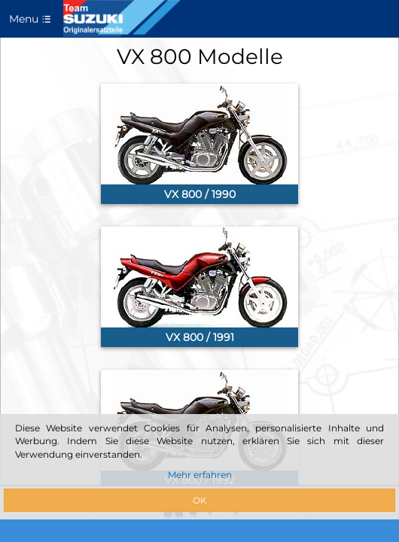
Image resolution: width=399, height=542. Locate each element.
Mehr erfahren (200, 474)
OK (200, 500)
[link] (199, 144)
